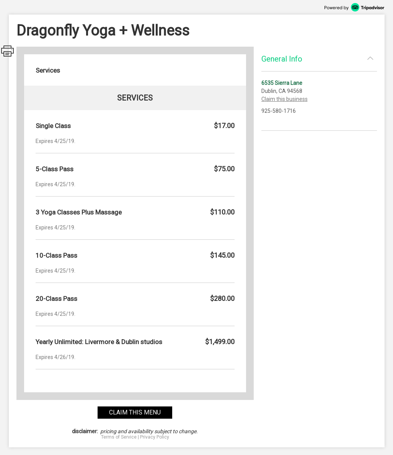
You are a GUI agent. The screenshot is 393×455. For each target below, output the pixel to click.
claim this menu (135, 412)
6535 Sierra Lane (281, 83)
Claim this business (284, 99)
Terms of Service (119, 437)
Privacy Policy (154, 437)
